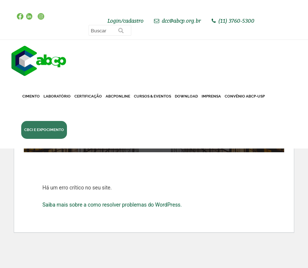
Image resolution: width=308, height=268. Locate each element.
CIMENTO (31, 96)
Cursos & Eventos (152, 96)
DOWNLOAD (186, 96)
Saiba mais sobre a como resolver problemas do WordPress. (112, 205)
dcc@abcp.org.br (181, 20)
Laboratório (57, 96)
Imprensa (211, 96)
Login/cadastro (126, 20)
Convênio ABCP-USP (245, 96)
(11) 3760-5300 (236, 20)
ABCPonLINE (118, 96)
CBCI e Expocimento (44, 130)
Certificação (88, 96)
